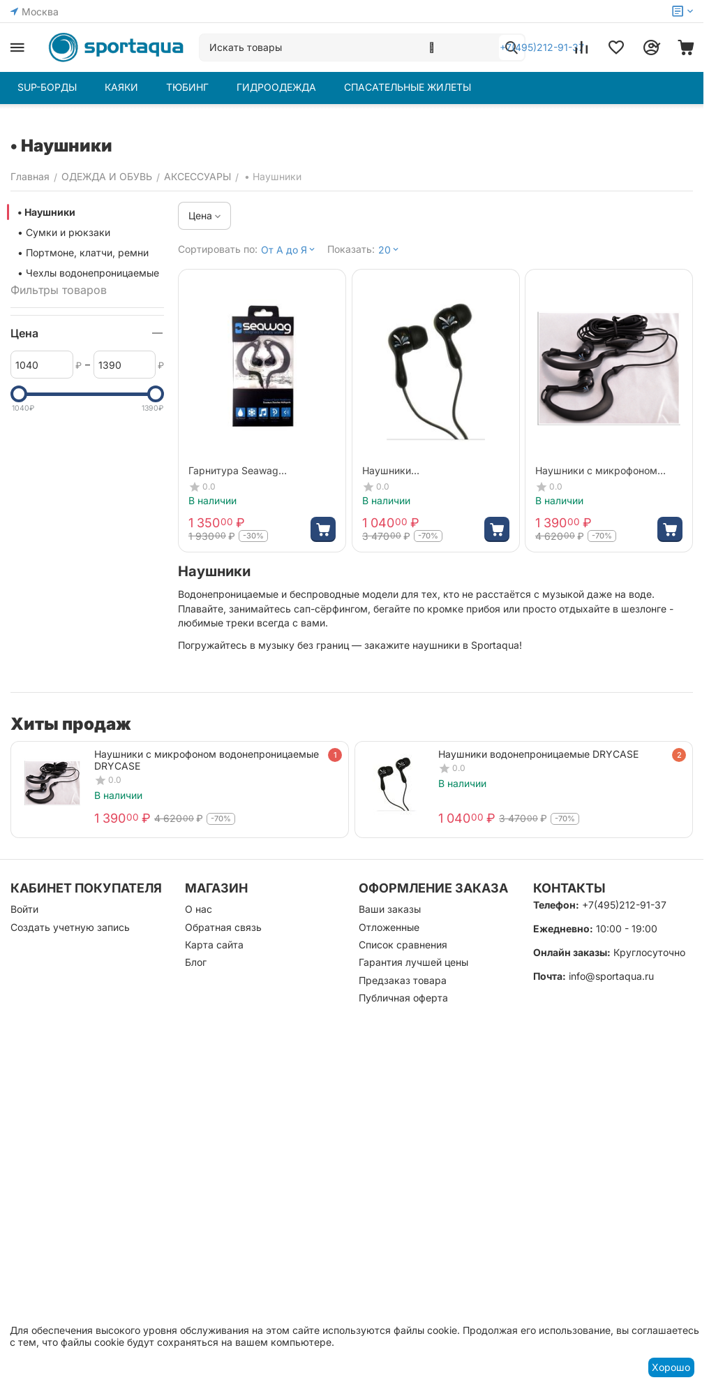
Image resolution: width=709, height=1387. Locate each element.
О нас (198, 909)
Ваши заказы (390, 909)
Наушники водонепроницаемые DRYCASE (538, 754)
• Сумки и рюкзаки (63, 232)
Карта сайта (214, 945)
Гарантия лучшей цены (413, 962)
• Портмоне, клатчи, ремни (83, 252)
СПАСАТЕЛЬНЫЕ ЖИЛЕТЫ (407, 87)
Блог (196, 962)
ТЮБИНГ (187, 87)
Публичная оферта (403, 998)
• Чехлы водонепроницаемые (88, 273)
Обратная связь (223, 927)
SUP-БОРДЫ (47, 87)
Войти (24, 909)
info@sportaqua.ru (611, 976)
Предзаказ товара (403, 980)
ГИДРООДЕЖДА (276, 87)
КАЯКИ (121, 87)
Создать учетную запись (70, 927)
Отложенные (389, 927)
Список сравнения (403, 945)
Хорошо (671, 1367)
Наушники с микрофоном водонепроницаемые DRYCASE (206, 760)
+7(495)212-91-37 (624, 905)
